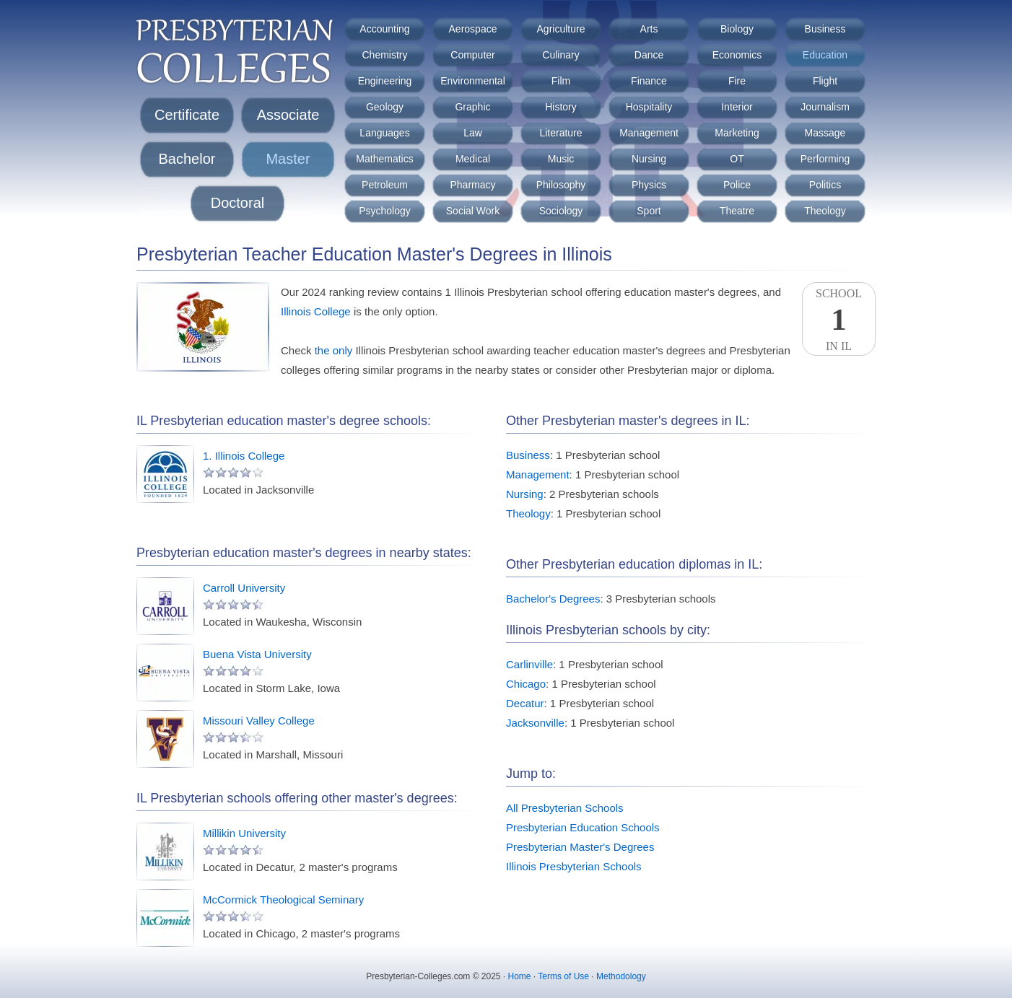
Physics (649, 185)
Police (737, 185)
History (561, 107)
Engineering (385, 81)
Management (649, 133)
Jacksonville (535, 723)
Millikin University (244, 833)
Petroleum (385, 185)
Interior (737, 107)
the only (334, 350)
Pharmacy (472, 185)
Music (561, 159)
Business (825, 29)
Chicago (526, 684)
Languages (384, 133)
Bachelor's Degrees (553, 598)
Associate (288, 115)
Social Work (473, 210)
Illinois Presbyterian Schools (574, 866)
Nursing (649, 159)
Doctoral (237, 203)
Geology (385, 107)
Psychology (385, 210)
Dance (648, 55)
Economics (737, 55)
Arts (649, 29)
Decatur (525, 703)
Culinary (560, 55)
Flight (825, 81)
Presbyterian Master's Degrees (580, 847)
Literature (560, 133)
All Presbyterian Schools (565, 808)
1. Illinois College (243, 456)
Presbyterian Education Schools (583, 827)
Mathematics (384, 159)
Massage (825, 133)
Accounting (384, 29)
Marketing (737, 133)
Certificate (186, 115)
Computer (472, 55)
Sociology (561, 210)
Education (825, 55)
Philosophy (561, 185)
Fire (737, 81)
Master (288, 159)
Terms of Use (563, 976)
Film (560, 81)
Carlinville (529, 664)
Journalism (825, 107)
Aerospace (473, 29)
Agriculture (561, 29)
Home (519, 976)
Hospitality (649, 107)
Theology (825, 210)
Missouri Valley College (259, 720)
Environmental (472, 81)
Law (472, 133)
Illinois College (316, 311)
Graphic (472, 107)
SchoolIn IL (839, 319)
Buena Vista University (257, 654)
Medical (472, 159)
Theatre (737, 210)
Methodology (621, 976)
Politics (825, 185)
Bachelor (187, 159)
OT (736, 159)
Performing (825, 159)
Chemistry (384, 55)
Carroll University (244, 588)
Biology (737, 29)
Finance (649, 81)
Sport (648, 210)
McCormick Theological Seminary (283, 899)
